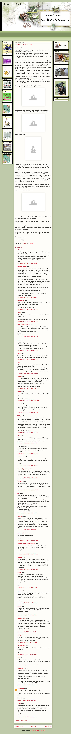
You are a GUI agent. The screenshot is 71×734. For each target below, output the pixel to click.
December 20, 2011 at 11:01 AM (28, 412)
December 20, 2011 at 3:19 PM (27, 529)
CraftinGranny (22, 266)
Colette (20, 516)
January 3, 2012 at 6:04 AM (27, 717)
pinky (19, 635)
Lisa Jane (20, 249)
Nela (19, 657)
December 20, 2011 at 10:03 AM (28, 388)
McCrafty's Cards (23, 469)
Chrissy (62, 44)
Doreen (20, 376)
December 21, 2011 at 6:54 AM (27, 631)
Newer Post (19, 726)
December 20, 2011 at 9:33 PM (28, 540)
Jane (19, 362)
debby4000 (22, 533)
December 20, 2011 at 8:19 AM (27, 297)
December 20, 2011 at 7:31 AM (27, 263)
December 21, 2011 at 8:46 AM (27, 654)
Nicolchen (21, 688)
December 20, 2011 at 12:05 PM (28, 490)
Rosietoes (21, 457)
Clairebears (21, 668)
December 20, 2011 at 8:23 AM (28, 309)
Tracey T (20, 481)
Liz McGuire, (21, 645)
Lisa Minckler (22, 618)
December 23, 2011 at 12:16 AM (28, 665)
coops (19, 591)
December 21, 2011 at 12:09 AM (28, 603)
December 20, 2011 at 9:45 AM (28, 336)
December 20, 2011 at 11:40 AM (28, 478)
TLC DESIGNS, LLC (24, 324)
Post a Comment (21, 720)
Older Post (48, 726)
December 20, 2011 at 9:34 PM (28, 554)
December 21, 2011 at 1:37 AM (27, 615)
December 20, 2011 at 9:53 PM (28, 569)
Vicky (19, 391)
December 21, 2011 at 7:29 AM (27, 642)
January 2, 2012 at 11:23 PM (27, 700)
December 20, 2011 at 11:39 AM (28, 465)
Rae (19, 340)
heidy (19, 403)
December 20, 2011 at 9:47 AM (28, 373)
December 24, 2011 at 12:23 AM (28, 685)
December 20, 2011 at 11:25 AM (28, 453)
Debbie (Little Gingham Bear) (26, 543)
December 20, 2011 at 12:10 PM (28, 513)
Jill (18, 493)
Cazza (19, 572)
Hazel (19, 703)
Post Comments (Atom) (37, 730)
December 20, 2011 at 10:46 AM (28, 400)
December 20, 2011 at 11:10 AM (28, 432)
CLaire (20, 353)
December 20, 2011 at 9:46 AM (28, 359)
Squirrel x (20, 557)
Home (33, 726)
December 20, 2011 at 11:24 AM (28, 443)
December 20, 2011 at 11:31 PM (27, 587)
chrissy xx (21, 300)
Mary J (20, 312)
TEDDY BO (33, 78)
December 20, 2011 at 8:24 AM (28, 321)
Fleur (19, 435)
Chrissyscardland (11, 4)
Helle (19, 606)
